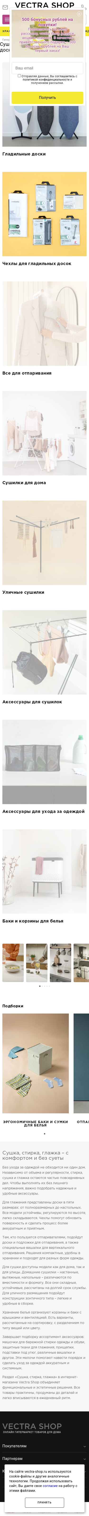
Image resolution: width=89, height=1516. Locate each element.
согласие (50, 1486)
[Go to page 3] (44, 986)
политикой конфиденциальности (46, 79)
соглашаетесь (65, 76)
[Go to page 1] (40, 986)
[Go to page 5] (49, 986)
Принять (44, 1503)
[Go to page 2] (42, 986)
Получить (47, 97)
